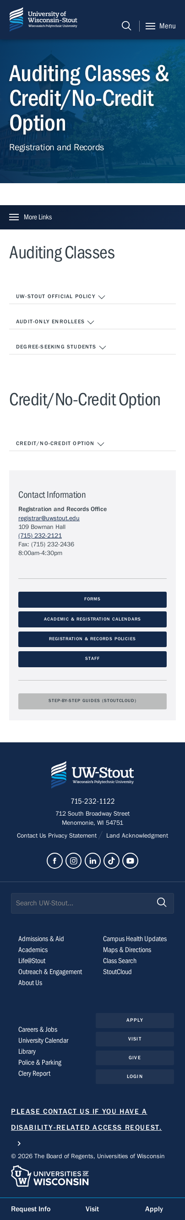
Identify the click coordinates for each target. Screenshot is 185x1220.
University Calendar (43, 1040)
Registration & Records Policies (92, 639)
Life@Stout (31, 961)
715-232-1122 (93, 801)
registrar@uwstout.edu (49, 518)
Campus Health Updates (135, 939)
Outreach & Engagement (50, 972)
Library (27, 1051)
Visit (134, 1039)
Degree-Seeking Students (61, 347)
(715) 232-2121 (40, 535)
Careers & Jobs (37, 1029)
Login (135, 1076)
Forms (92, 599)
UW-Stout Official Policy (61, 297)
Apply (134, 1020)
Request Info (30, 1209)
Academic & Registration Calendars (92, 619)
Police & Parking (39, 1062)
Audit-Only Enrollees (55, 322)
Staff (92, 658)
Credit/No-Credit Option (60, 444)
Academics (33, 950)
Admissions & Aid (41, 939)
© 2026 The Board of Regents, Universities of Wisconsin (88, 1156)
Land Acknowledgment (136, 835)
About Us (30, 983)
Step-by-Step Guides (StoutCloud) (92, 700)
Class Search (119, 961)
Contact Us (32, 835)
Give (135, 1058)
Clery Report (34, 1073)
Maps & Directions (127, 950)
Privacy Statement (73, 835)
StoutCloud (117, 972)
